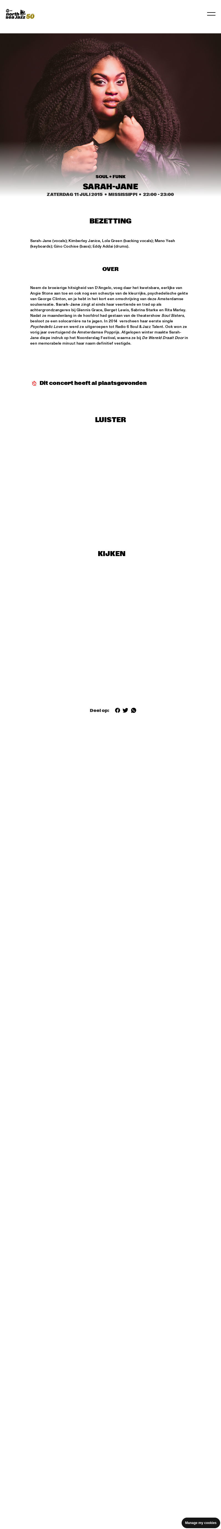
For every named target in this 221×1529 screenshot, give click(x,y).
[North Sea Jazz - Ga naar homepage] (20, 14)
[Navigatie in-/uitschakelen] (211, 14)
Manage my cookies (201, 1523)
